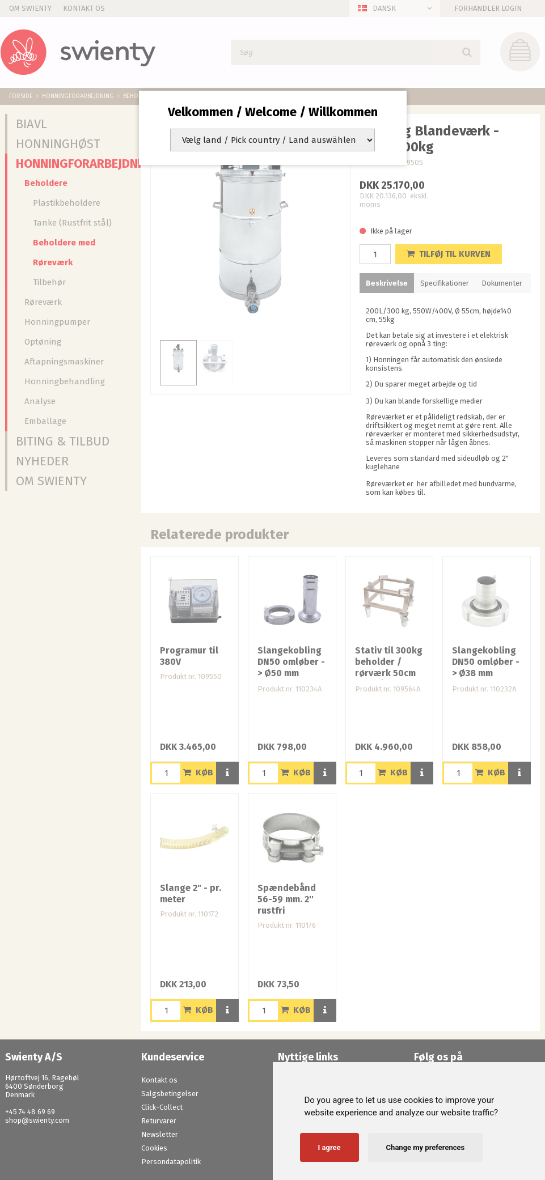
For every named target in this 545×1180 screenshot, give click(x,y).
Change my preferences (425, 1147)
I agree (329, 1147)
